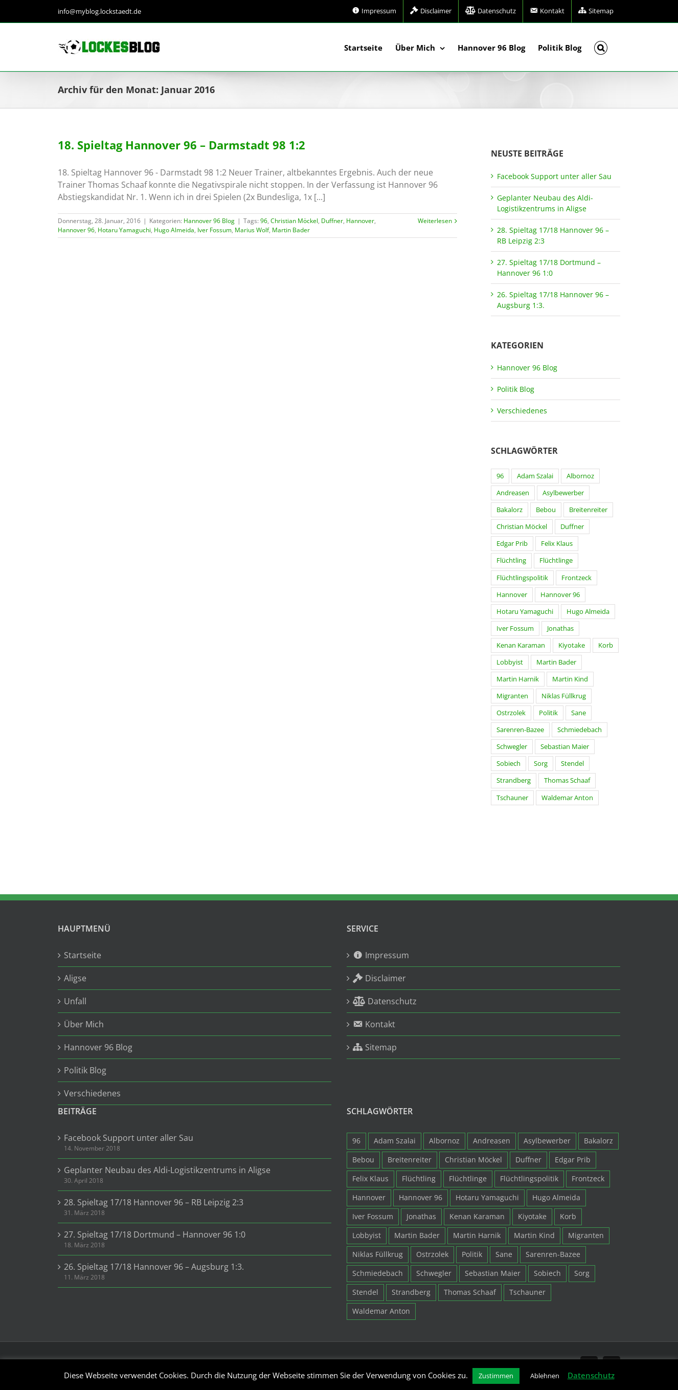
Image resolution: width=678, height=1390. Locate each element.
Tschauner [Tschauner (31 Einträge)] (512, 797)
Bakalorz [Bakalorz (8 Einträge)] (509, 509)
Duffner (332, 220)
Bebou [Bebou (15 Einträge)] (546, 509)
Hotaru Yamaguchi (124, 230)
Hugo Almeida (174, 230)
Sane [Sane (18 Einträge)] (578, 713)
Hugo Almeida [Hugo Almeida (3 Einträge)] (588, 611)
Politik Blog (515, 389)
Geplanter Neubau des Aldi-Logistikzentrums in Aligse (167, 1170)
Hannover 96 (76, 230)
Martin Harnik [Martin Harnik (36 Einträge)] (517, 679)
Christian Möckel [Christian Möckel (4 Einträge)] (521, 526)
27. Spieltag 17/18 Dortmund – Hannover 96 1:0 (154, 1234)
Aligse (75, 978)
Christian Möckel (294, 220)
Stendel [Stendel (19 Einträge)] (572, 763)
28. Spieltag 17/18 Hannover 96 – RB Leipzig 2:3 (153, 1202)
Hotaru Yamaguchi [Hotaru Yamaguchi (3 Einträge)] (524, 611)
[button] (601, 47)
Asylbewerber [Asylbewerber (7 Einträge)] (563, 493)
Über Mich (84, 1024)
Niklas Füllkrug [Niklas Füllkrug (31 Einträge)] (563, 696)
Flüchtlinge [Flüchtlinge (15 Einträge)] (556, 560)
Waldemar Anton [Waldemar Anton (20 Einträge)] (567, 797)
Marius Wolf (252, 230)
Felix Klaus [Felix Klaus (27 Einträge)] (557, 543)
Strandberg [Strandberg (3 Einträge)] (513, 780)
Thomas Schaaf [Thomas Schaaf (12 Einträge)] (567, 780)
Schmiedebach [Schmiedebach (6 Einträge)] (579, 729)
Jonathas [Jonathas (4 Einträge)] (560, 628)
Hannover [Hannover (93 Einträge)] (511, 594)
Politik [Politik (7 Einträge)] (548, 713)
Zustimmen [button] (496, 1375)
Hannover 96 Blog (209, 220)
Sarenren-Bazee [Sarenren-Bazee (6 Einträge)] (520, 729)
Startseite (82, 955)
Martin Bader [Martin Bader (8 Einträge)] (556, 662)
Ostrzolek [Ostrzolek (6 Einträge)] (511, 713)
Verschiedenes (522, 410)
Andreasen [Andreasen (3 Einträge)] (512, 493)
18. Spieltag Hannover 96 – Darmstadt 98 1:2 (181, 144)
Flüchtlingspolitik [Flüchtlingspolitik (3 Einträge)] (522, 577)
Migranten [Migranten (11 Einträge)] (512, 696)
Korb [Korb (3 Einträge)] (605, 645)
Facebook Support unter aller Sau (554, 176)
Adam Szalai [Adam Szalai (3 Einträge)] (535, 476)
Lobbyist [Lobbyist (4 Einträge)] (509, 662)
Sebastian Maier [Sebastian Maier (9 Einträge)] (564, 746)
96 (263, 220)
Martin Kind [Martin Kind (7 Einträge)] (570, 679)
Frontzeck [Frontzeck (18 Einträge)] (576, 577)
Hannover (360, 220)
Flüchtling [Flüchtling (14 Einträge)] (511, 560)
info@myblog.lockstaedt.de (99, 11)
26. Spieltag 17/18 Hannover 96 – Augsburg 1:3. (154, 1266)
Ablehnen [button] (544, 1375)
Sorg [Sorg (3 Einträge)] (541, 763)
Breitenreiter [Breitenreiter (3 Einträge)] (588, 509)
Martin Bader (291, 230)
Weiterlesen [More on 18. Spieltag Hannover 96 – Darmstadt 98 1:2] (435, 220)
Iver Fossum (214, 230)
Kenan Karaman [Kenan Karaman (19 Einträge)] (520, 645)
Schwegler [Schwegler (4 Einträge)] (511, 746)
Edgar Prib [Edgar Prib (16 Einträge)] (512, 543)
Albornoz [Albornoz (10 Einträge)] (580, 476)
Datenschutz (591, 1375)
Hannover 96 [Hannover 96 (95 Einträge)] (560, 594)
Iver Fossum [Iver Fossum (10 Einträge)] (515, 628)
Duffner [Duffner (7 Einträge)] (572, 526)
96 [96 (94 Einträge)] (500, 476)
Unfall (75, 1001)
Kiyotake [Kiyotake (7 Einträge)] (571, 645)
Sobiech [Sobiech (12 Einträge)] (508, 763)
